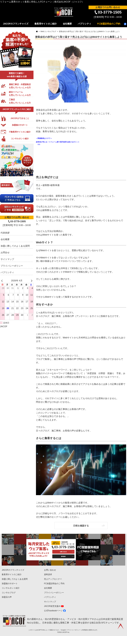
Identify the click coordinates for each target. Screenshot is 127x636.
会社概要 (67, 23)
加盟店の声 (7, 597)
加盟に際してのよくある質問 (15, 246)
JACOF (3, 326)
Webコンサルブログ (48, 31)
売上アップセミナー (53, 579)
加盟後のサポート (10, 583)
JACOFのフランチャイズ (15, 23)
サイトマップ (7, 259)
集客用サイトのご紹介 (45, 23)
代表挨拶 (5, 233)
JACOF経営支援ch (52, 606)
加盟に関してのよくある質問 (15, 579)
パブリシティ (84, 23)
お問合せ (5, 252)
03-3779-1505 (110, 12)
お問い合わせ (50, 570)
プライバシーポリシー (12, 266)
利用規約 (85, 630)
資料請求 (48, 574)
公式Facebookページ (53, 611)
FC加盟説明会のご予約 (108, 23)
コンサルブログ (9, 593)
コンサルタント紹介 (11, 588)
